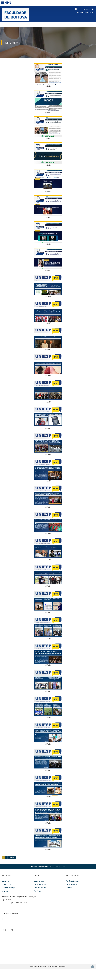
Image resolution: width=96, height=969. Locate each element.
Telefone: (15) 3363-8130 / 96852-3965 (14, 903)
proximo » (12, 857)
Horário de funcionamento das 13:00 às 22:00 (48, 866)
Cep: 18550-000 (6, 900)
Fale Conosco (86, 9)
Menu (6, 3)
